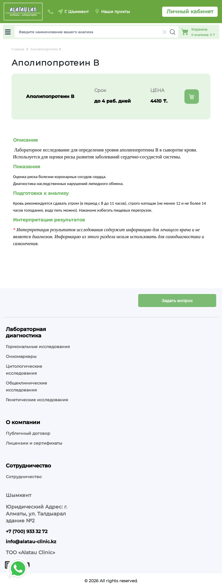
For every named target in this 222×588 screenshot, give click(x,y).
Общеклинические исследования (26, 386)
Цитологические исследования (24, 370)
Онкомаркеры (21, 356)
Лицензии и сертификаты (34, 443)
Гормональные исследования (38, 346)
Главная (18, 49)
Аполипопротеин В (45, 49)
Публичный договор (28, 433)
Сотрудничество (24, 476)
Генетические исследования (37, 399)
